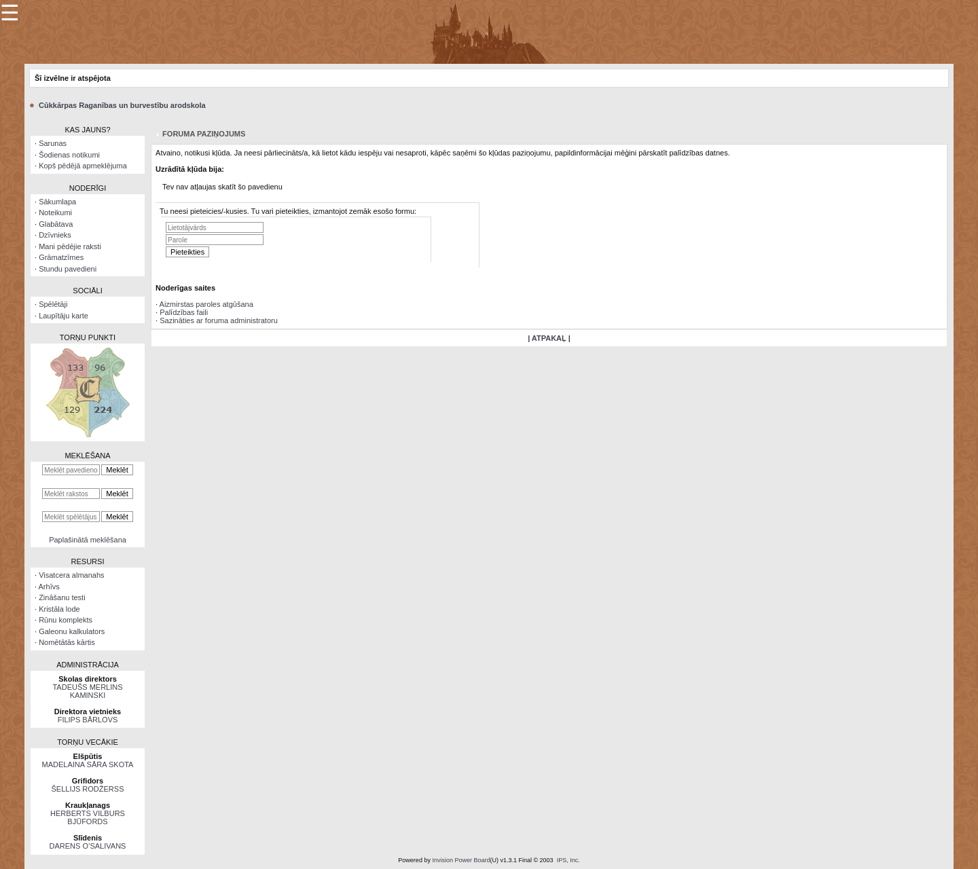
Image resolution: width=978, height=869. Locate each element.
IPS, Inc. (568, 860)
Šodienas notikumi (69, 155)
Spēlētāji (53, 304)
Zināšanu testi (62, 597)
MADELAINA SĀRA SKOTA (88, 764)
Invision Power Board (461, 860)
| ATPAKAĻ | (549, 338)
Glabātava (56, 224)
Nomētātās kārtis (67, 642)
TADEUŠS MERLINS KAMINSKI (87, 691)
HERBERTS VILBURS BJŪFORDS (87, 817)
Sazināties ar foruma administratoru (219, 320)
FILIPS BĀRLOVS (88, 720)
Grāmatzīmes (61, 257)
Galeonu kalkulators (72, 631)
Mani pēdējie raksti (70, 246)
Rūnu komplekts (65, 620)
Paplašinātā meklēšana (87, 540)
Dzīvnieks (55, 235)
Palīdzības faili (184, 312)
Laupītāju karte (63, 316)
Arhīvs (49, 587)
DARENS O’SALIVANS (88, 846)
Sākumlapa (57, 202)
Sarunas (53, 143)
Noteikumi (55, 212)
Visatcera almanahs (71, 575)
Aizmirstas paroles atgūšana (206, 304)
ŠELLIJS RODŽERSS (88, 789)
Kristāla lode (59, 609)
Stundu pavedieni (67, 269)
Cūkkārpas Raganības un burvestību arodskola (122, 105)
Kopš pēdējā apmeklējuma (83, 166)
